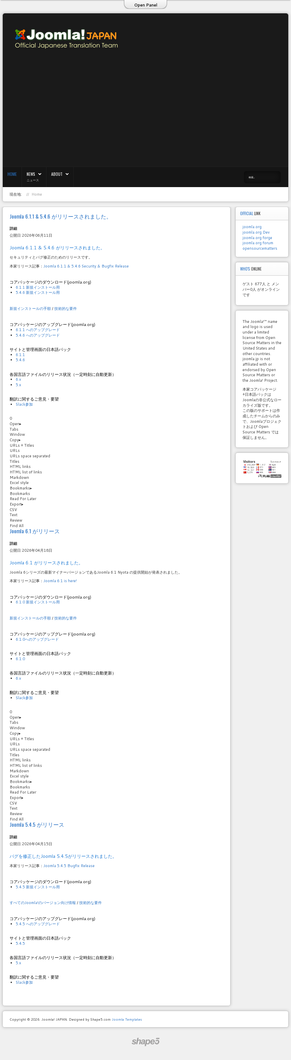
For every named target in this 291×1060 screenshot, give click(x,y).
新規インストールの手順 (30, 308)
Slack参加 (24, 404)
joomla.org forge (257, 237)
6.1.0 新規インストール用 (38, 602)
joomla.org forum (257, 243)
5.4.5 (20, 943)
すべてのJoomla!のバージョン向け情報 (43, 902)
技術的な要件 (65, 308)
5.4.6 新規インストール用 (38, 292)
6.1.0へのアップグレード (37, 639)
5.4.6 (20, 360)
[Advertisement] (213, 117)
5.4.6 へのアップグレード (38, 335)
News (31, 174)
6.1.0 (20, 659)
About (57, 174)
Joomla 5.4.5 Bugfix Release (69, 865)
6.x (18, 379)
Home (12, 174)
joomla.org (252, 227)
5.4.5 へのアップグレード (38, 924)
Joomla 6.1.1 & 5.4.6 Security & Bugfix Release (86, 266)
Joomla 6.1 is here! (60, 581)
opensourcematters (259, 248)
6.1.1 (20, 354)
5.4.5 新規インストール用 (38, 887)
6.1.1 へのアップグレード (38, 329)
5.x (18, 385)
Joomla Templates (127, 1019)
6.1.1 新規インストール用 (38, 287)
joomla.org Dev (255, 232)
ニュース (33, 180)
